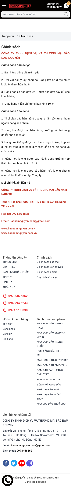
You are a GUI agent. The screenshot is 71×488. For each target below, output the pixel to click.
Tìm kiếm (8, 323)
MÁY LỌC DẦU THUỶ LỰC (51, 403)
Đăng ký (7, 333)
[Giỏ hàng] (66, 5)
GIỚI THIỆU (9, 266)
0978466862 (24, 450)
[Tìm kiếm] (66, 14)
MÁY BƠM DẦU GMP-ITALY (52, 365)
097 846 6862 (18, 296)
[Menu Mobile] (4, 5)
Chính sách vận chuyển (50, 266)
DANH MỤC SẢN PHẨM (16, 272)
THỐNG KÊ (9, 287)
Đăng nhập (9, 328)
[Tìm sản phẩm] (31, 14)
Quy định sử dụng (47, 277)
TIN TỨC (7, 277)
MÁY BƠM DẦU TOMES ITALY (50, 325)
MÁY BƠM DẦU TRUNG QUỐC (50, 343)
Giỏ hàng (8, 339)
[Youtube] (21, 463)
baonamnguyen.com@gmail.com (31, 445)
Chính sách (10, 47)
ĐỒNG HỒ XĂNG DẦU (49, 384)
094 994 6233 (18, 303)
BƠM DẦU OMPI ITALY (49, 379)
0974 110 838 (18, 310)
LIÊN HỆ (7, 282)
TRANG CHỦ (10, 261)
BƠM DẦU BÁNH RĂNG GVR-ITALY (50, 372)
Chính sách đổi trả (47, 272)
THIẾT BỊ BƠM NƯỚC (49, 389)
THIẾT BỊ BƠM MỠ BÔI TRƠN (49, 396)
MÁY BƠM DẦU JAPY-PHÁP (52, 360)
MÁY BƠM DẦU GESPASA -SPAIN (52, 334)
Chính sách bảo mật (48, 261)
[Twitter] (14, 463)
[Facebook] (6, 463)
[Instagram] (29, 463)
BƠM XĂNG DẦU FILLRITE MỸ (51, 353)
